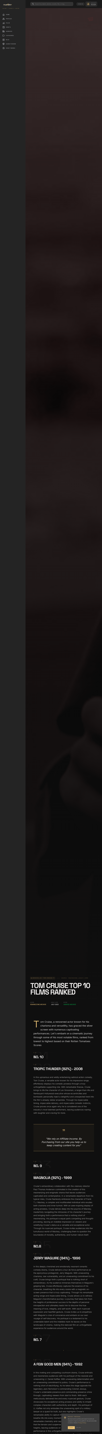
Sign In (80, 4)
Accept (71, 1427)
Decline (78, 1427)
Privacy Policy (82, 1423)
